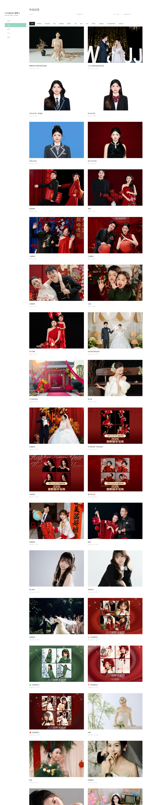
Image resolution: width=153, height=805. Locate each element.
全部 (32, 23)
